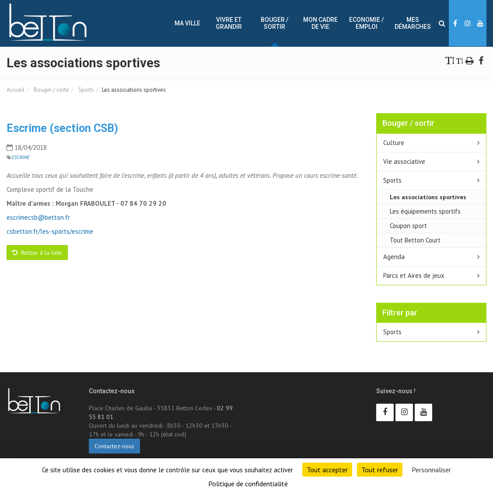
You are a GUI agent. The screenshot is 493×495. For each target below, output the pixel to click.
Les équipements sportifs (425, 211)
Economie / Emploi (366, 23)
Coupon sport (408, 226)
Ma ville (187, 23)
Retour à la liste (37, 252)
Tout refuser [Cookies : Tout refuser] (379, 469)
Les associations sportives (428, 197)
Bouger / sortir (274, 23)
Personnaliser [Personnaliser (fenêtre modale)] (431, 469)
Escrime (21, 157)
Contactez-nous (114, 446)
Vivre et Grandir (229, 23)
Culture (393, 142)
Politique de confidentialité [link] (248, 483)
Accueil (15, 89)
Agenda (394, 257)
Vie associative (404, 161)
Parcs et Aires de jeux (413, 275)
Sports (85, 89)
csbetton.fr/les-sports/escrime (50, 231)
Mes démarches (413, 23)
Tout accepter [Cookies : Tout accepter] (327, 469)
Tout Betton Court (415, 240)
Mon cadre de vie (320, 23)
